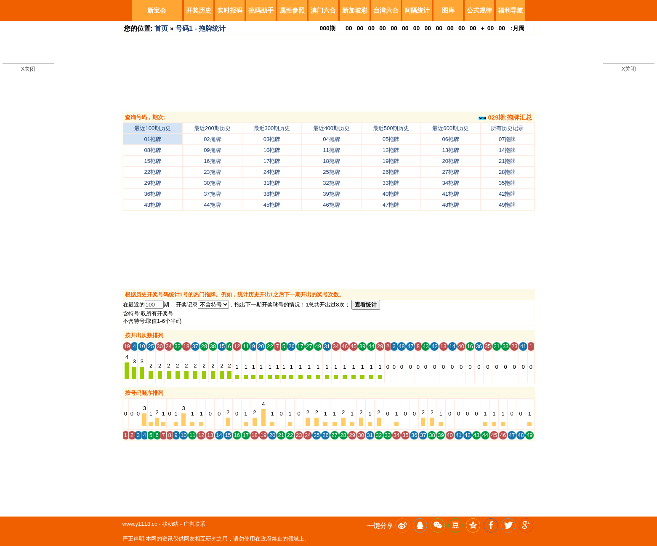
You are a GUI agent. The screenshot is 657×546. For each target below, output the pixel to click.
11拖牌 (331, 150)
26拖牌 (391, 172)
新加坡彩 (354, 10)
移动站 (170, 524)
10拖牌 (271, 150)
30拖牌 (212, 183)
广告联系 (194, 524)
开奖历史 (198, 10)
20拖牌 (450, 161)
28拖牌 (507, 172)
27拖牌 (450, 172)
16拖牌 (212, 161)
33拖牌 (391, 183)
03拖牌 (271, 139)
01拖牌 (152, 139)
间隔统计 (417, 10)
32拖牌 (331, 183)
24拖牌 (271, 172)
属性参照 (292, 10)
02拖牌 (212, 139)
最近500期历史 (391, 128)
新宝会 (156, 10)
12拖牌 (391, 150)
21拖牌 (507, 161)
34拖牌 (450, 183)
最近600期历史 (450, 128)
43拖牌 (152, 205)
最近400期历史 (331, 128)
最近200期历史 (212, 128)
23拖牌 (212, 172)
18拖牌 (331, 161)
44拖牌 (212, 205)
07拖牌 (507, 139)
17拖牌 (271, 161)
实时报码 (229, 10)
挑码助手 (261, 10)
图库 (448, 10)
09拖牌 (212, 150)
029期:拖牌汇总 (505, 117)
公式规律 (479, 10)
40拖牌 (391, 194)
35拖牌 (507, 183)
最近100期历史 (152, 128)
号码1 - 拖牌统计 (201, 28)
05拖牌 (391, 139)
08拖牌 (152, 150)
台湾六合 (386, 10)
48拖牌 (450, 205)
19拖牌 (391, 161)
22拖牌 (152, 172)
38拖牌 (271, 194)
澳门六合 (323, 10)
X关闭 (28, 69)
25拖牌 (331, 172)
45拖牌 (271, 205)
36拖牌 (152, 194)
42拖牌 (507, 194)
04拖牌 (331, 139)
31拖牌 (271, 183)
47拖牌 (391, 205)
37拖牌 (212, 194)
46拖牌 (331, 205)
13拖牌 (450, 150)
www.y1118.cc (139, 524)
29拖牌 (152, 183)
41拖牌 (450, 194)
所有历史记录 (507, 128)
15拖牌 (152, 161)
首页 (161, 28)
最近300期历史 (272, 128)
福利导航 (510, 10)
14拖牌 (507, 150)
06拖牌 (450, 139)
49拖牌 (507, 205)
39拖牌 (331, 194)
